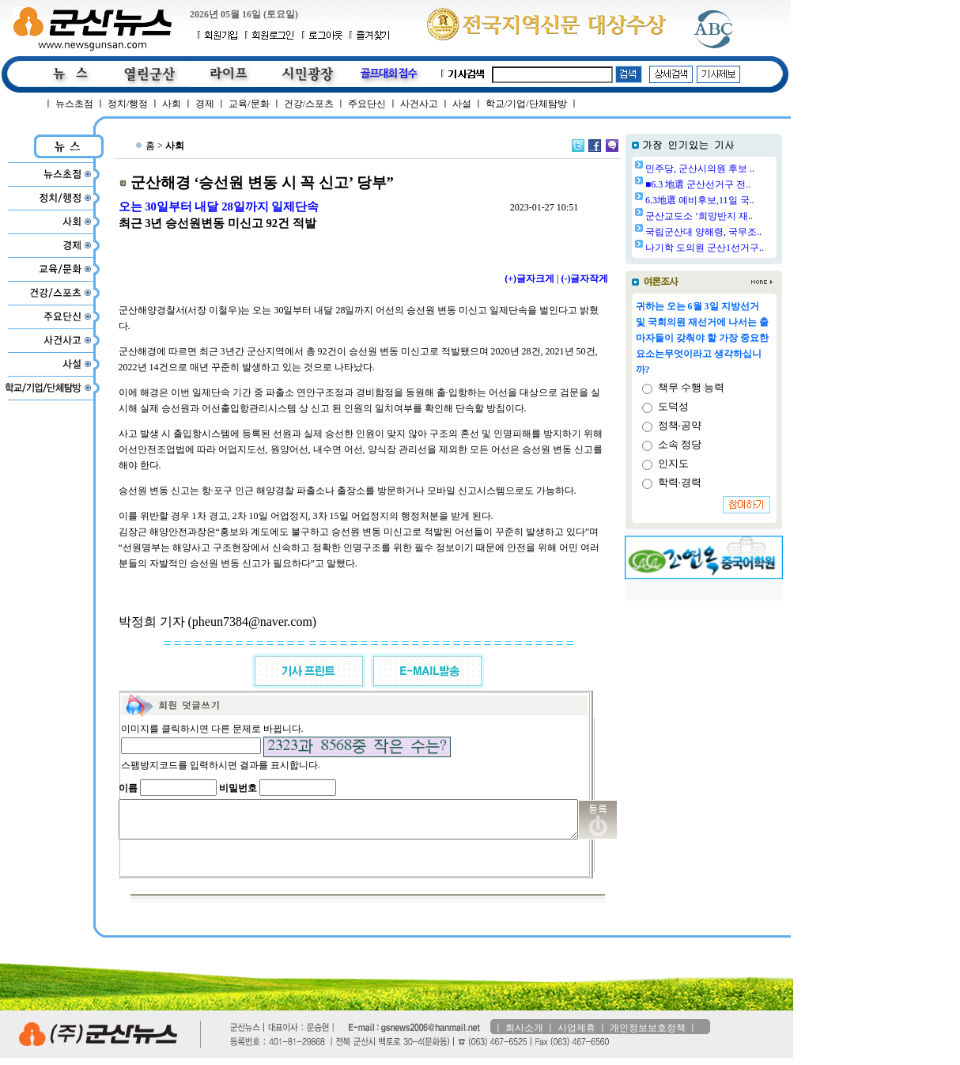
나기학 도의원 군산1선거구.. (745, 247)
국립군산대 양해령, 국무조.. (744, 231)
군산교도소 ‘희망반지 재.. (739, 216)
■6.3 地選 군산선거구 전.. (738, 184)
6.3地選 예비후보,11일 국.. (740, 200)
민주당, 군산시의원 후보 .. (740, 168)
